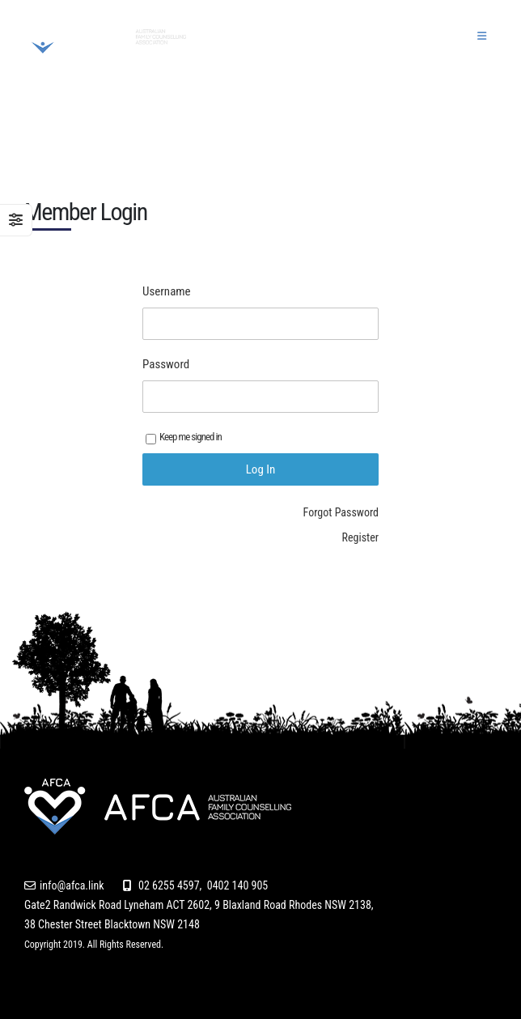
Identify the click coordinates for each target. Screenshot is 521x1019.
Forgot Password (341, 512)
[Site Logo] (105, 36)
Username (166, 291)
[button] (482, 36)
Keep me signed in (184, 437)
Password (165, 364)
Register (360, 537)
